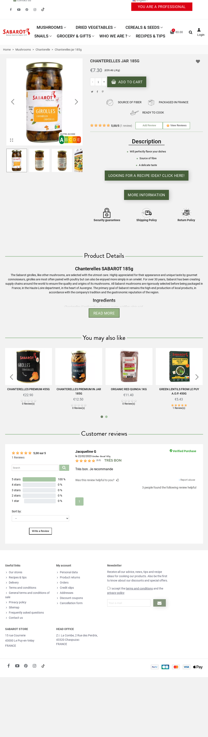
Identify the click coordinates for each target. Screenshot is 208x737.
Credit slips (65, 588)
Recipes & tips (150, 36)
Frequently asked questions (24, 612)
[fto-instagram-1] (34, 9)
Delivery (12, 582)
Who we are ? (113, 36)
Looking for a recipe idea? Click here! (146, 175)
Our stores (13, 572)
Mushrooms (50, 27)
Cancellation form (69, 603)
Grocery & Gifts (74, 36)
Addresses (64, 593)
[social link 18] (43, 665)
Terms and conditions (20, 588)
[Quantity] (98, 82)
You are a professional (162, 7)
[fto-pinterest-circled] (26, 9)
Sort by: (16, 511)
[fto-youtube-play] (18, 9)
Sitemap (12, 607)
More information (146, 195)
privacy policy (115, 592)
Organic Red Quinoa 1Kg (129, 389)
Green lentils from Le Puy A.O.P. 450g (179, 391)
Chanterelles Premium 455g (28, 389)
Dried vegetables (94, 27)
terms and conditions (139, 588)
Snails (41, 36)
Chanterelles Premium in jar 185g (79, 391)
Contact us (14, 618)
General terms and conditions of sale (27, 595)
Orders (62, 582)
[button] (76, 102)
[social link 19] (42, 9)
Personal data (67, 572)
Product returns (68, 577)
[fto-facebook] (10, 9)
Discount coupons (69, 598)
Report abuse (187, 479)
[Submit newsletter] (159, 603)
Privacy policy (15, 602)
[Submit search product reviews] (64, 468)
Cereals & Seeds (142, 27)
